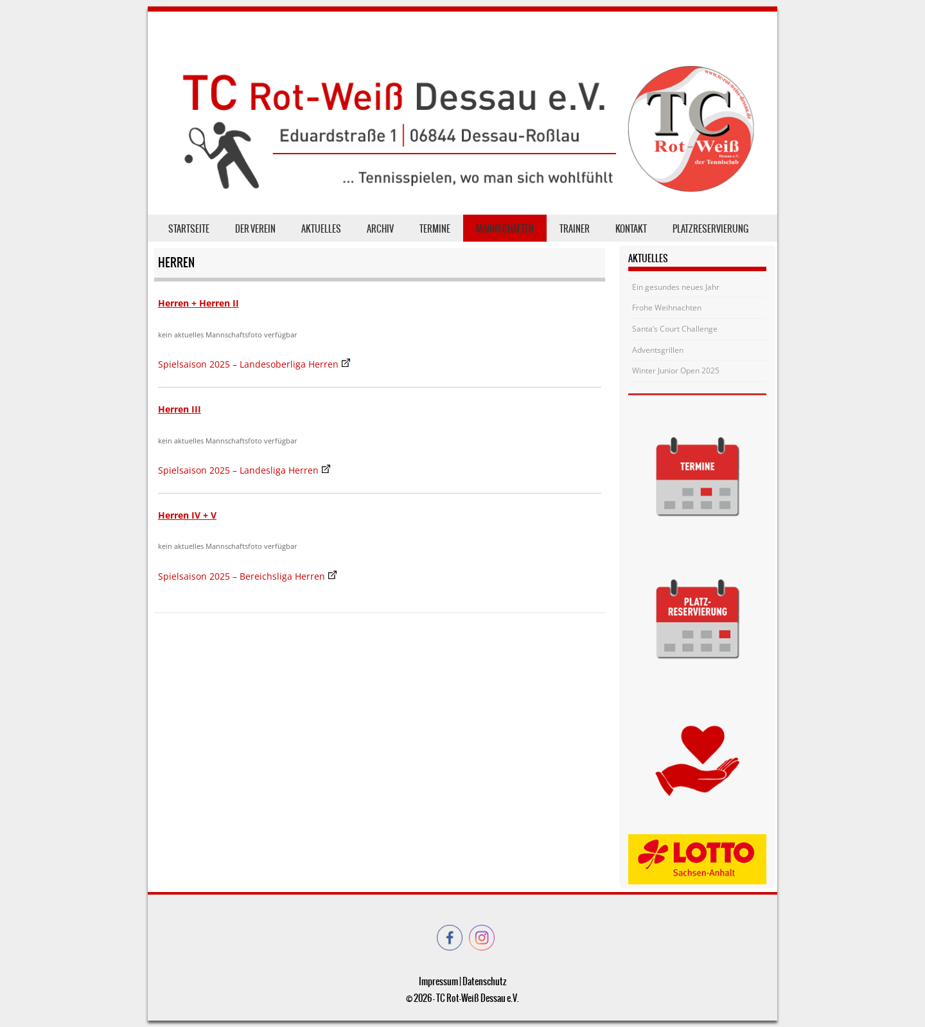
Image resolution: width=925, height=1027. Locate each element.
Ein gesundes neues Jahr (675, 286)
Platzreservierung (710, 229)
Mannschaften (505, 229)
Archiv (380, 229)
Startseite (188, 229)
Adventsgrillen (657, 349)
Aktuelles (321, 229)
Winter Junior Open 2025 (675, 370)
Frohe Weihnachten (666, 307)
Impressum (438, 981)
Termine (434, 229)
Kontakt (631, 229)
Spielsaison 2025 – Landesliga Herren (238, 470)
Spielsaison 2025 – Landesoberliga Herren (248, 364)
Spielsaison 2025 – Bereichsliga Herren (241, 576)
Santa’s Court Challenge (675, 328)
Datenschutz (484, 981)
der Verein (255, 229)
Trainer (574, 229)
